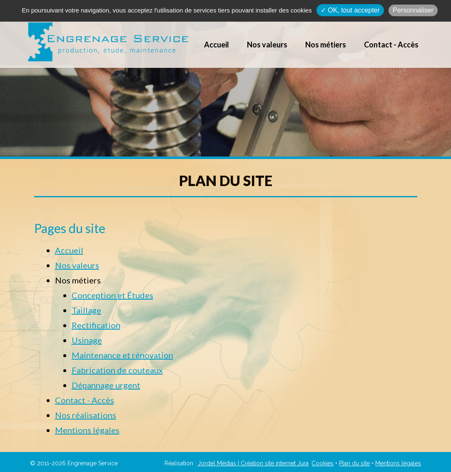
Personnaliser (413, 10)
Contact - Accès (391, 44)
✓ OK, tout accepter (350, 10)
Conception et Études (112, 295)
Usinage (87, 340)
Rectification (96, 325)
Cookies (322, 463)
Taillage (86, 310)
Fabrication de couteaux (117, 370)
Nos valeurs (267, 44)
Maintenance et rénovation (122, 355)
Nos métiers (325, 44)
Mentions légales (87, 430)
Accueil (216, 44)
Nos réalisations (85, 415)
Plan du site (354, 463)
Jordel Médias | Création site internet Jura (253, 463)
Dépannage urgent (106, 385)
